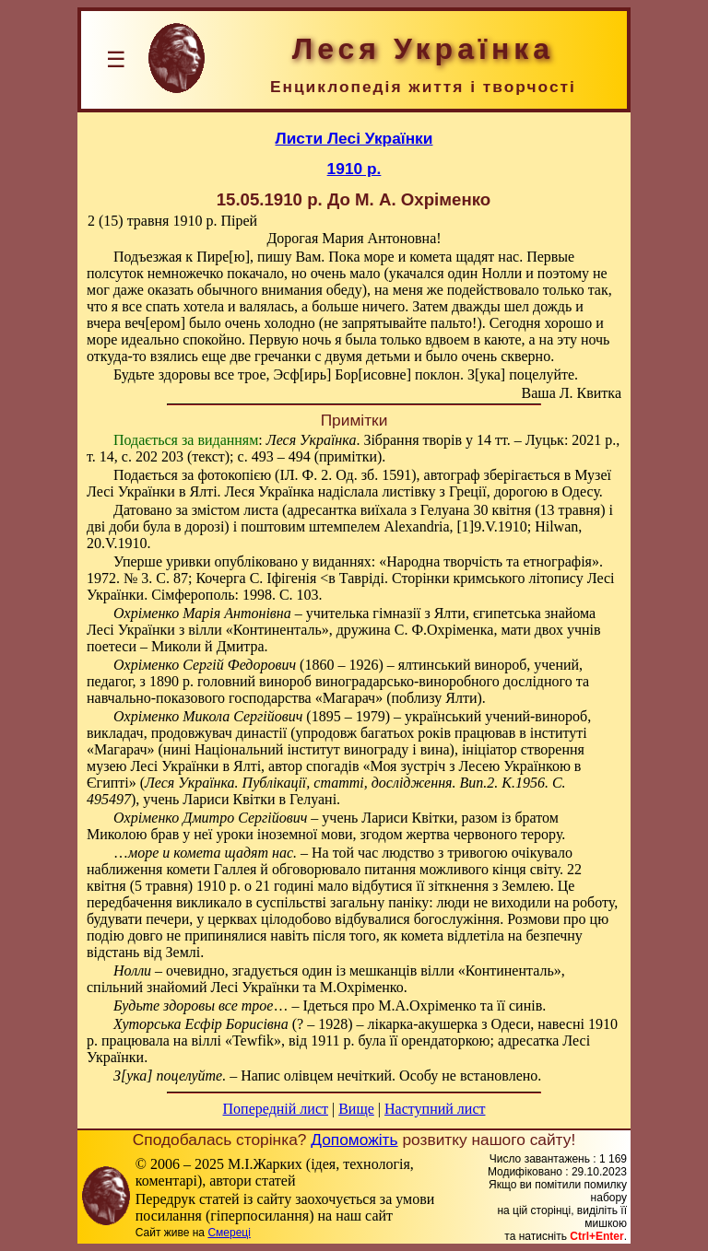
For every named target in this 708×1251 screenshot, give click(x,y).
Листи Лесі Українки (354, 138)
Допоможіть (354, 1139)
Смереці (228, 1232)
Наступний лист (434, 1109)
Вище (356, 1109)
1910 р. (354, 168)
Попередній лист (275, 1109)
